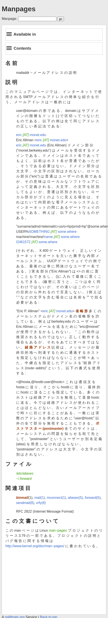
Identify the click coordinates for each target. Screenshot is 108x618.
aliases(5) (75, 497)
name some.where (61, 237)
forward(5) (93, 497)
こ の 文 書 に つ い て (31, 521)
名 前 (11, 63)
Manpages (18, 9)
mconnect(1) (56, 497)
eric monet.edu (31, 135)
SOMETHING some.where (52, 231)
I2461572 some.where (36, 242)
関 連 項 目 (17, 488)
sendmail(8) (25, 503)
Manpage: (9, 19)
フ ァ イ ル (18, 464)
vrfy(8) (41, 503)
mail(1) (39, 497)
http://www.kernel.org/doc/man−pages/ (34, 546)
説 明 (11, 82)
